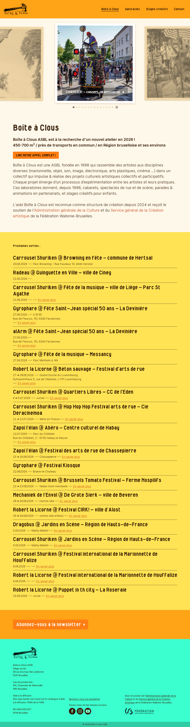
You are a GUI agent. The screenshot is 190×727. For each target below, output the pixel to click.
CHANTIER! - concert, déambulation (95, 92)
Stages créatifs (157, 9)
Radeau (21, 273)
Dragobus (23, 524)
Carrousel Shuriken (35, 258)
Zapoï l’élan (25, 428)
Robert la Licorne (32, 369)
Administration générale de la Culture (67, 210)
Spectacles (132, 9)
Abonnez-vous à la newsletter (50, 625)
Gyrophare (25, 308)
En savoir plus (47, 299)
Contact (179, 9)
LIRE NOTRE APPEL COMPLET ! (36, 155)
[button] (73, 107)
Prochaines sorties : (26, 246)
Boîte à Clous (110, 9)
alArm (20, 331)
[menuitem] (110, 9)
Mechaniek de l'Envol (35, 495)
